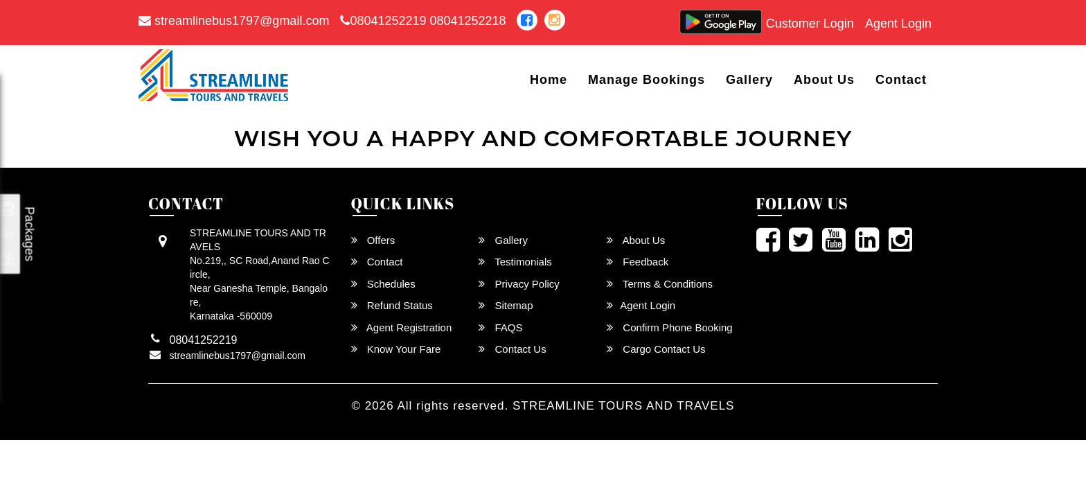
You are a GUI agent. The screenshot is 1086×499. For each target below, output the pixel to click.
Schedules (383, 284)
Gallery (749, 80)
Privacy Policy (519, 284)
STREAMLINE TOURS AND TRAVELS (624, 405)
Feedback (637, 262)
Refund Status (392, 305)
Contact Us (512, 349)
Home (548, 80)
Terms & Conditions (660, 284)
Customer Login (810, 23)
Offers (373, 240)
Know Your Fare (396, 349)
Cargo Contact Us (656, 349)
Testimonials (515, 262)
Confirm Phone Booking (670, 327)
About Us (824, 80)
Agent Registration (401, 327)
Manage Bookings (646, 80)
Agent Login (898, 23)
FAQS (500, 327)
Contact (901, 80)
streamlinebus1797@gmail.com (234, 21)
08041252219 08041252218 (423, 21)
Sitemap (506, 305)
